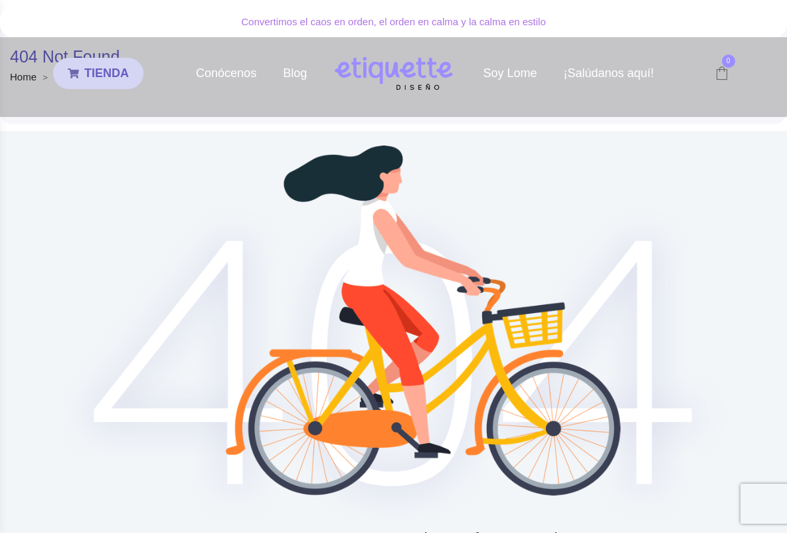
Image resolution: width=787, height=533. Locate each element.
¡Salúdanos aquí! (608, 73)
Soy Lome (510, 73)
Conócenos (226, 73)
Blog (295, 73)
